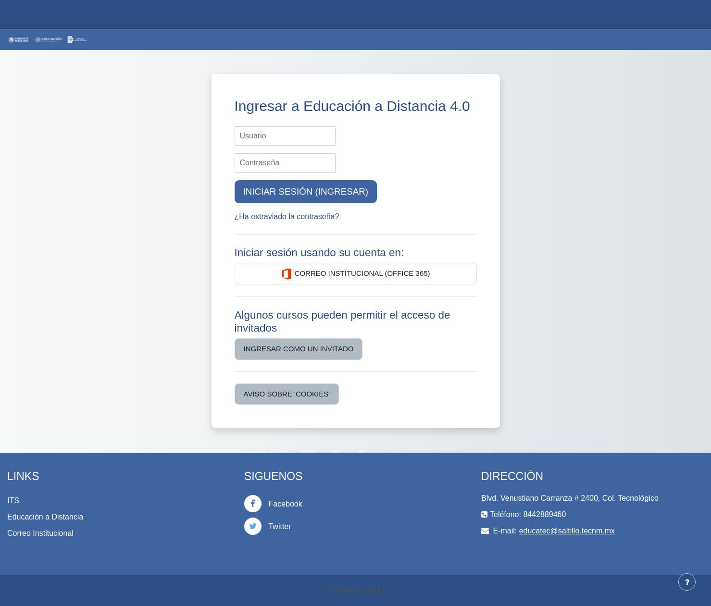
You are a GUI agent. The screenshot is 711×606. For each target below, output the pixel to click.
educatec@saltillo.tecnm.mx (567, 531)
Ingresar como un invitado (299, 349)
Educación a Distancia (45, 517)
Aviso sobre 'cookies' (287, 394)
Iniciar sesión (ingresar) (305, 191)
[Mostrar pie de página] (687, 582)
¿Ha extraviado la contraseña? (287, 216)
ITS (13, 500)
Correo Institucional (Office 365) (355, 274)
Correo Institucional (40, 533)
